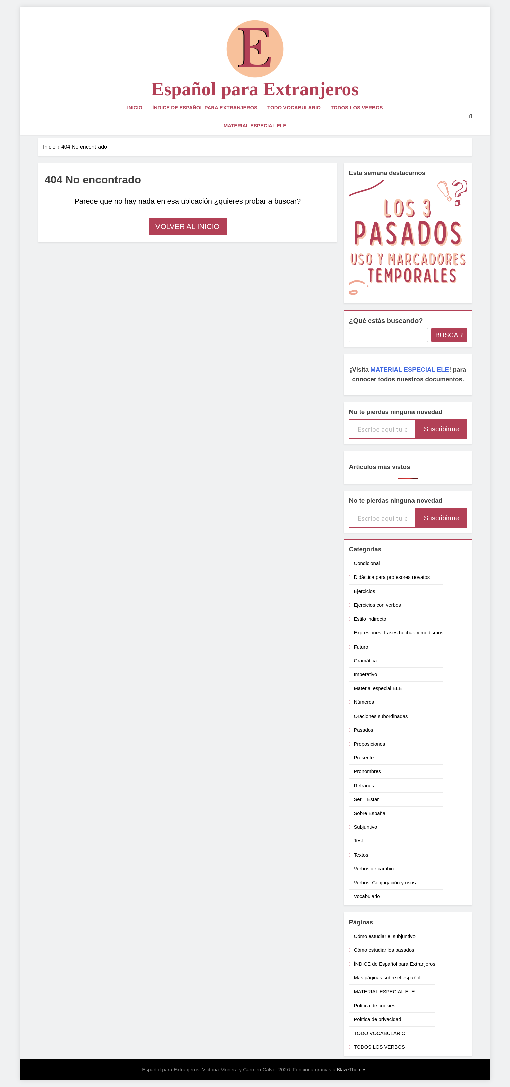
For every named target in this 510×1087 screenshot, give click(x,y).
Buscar (449, 335)
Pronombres (367, 771)
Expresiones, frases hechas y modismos (398, 632)
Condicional (367, 563)
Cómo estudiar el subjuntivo (385, 936)
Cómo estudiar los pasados (384, 950)
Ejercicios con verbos (377, 605)
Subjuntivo (365, 827)
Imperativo (365, 674)
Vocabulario (367, 896)
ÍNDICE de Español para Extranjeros (204, 107)
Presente (364, 757)
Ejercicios (364, 591)
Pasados (363, 730)
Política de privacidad (377, 1019)
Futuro (361, 647)
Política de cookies (374, 1005)
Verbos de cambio (374, 868)
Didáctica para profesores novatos (392, 577)
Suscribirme (441, 429)
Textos (361, 855)
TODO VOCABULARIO (294, 107)
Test (358, 840)
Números (364, 702)
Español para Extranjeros (255, 89)
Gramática (365, 660)
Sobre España (369, 813)
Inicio (134, 107)
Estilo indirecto (370, 619)
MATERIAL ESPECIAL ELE (255, 125)
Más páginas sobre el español (387, 977)
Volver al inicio (187, 226)
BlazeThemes (352, 1069)
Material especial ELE (378, 688)
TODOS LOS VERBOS (357, 107)
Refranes (364, 785)
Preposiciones (369, 744)
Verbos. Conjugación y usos (385, 882)
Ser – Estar (366, 799)
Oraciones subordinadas (381, 716)
